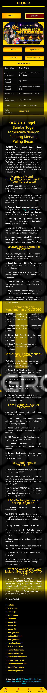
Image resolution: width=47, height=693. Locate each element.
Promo (6, 690)
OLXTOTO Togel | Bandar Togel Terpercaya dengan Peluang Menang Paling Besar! (23, 681)
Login (29, 690)
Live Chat (41, 690)
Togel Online (29, 209)
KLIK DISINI (24, 111)
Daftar (18, 690)
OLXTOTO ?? (24, 68)
